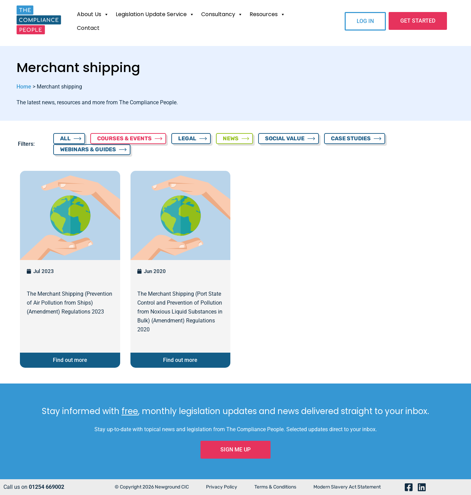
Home (23, 86)
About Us (93, 14)
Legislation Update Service (155, 14)
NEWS (231, 138)
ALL (65, 138)
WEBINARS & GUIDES (88, 149)
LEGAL (187, 138)
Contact (88, 28)
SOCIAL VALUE (285, 138)
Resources (267, 14)
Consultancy (222, 14)
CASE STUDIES (351, 138)
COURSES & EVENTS (124, 138)
